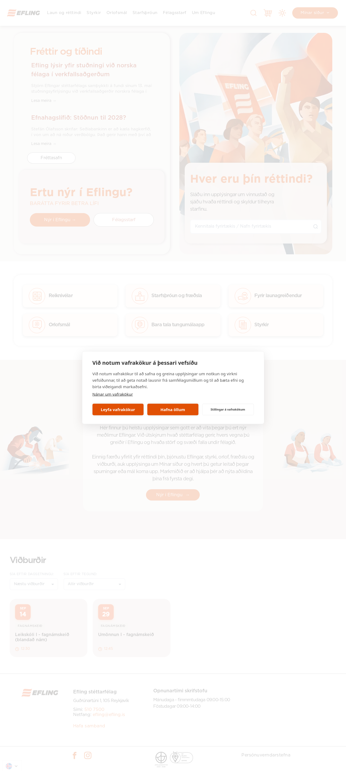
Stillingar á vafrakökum (228, 409)
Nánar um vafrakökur (112, 394)
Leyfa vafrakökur (118, 409)
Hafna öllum (172, 409)
